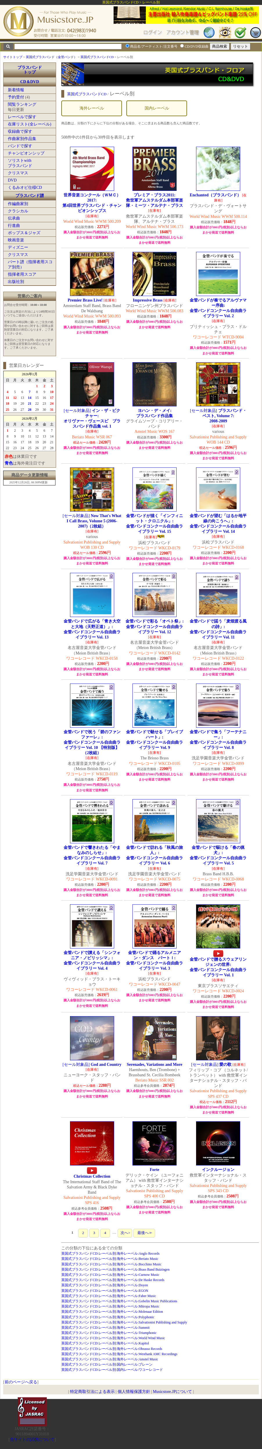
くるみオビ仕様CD (25, 187)
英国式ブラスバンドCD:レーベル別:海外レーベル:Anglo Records (110, 1253)
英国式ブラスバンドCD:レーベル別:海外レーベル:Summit (105, 1328)
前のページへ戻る (21, 1382)
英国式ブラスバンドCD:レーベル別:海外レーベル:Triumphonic (109, 1333)
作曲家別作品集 (22, 139)
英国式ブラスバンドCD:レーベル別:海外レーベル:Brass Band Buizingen (115, 1269)
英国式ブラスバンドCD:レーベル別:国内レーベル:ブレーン (106, 1364)
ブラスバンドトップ (29, 69)
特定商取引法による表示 (92, 1391)
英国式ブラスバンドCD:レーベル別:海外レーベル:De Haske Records (112, 1280)
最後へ (144, 1233)
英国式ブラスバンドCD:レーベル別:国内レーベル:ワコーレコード (112, 1370)
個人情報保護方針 (134, 1391)
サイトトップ (12, 57)
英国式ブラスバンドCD (97, 57)
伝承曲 (14, 218)
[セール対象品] (92, 418)
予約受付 (16, 97)
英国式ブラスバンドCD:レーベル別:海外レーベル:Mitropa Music (110, 1306)
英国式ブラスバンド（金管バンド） (51, 57)
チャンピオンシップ (26, 153)
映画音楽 (16, 240)
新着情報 (16, 90)
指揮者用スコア (22, 274)
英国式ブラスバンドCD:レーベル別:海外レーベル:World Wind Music (113, 1338)
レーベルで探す (22, 117)
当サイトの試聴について (32, 1439)
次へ (125, 1233)
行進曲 (14, 225)
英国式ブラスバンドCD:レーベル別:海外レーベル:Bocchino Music (111, 1264)
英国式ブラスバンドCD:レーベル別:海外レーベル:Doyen (104, 1285)
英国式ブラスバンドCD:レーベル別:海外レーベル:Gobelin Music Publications (119, 1301)
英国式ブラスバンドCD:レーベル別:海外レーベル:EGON (104, 1291)
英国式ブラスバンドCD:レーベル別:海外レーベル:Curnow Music (110, 1275)
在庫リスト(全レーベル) (29, 124)
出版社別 (16, 281)
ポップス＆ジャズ (24, 233)
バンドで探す (20, 146)
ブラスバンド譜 (29, 195)
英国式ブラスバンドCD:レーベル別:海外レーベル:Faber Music (108, 1296)
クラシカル (18, 211)
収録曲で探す (20, 131)
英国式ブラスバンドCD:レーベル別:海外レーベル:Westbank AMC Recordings (119, 1354)
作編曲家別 (18, 204)
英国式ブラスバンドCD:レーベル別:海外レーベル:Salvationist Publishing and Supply (124, 1322)
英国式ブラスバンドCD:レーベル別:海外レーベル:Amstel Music (109, 1359)
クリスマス (18, 173)
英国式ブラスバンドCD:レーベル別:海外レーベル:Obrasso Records (111, 1349)
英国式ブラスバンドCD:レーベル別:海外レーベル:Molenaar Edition (112, 1312)
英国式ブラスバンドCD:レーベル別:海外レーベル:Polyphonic (108, 1317)
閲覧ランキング (22, 104)
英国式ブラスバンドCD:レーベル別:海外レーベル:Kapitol (105, 1343)
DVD (12, 180)
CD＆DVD (29, 82)
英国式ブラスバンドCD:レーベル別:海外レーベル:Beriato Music (109, 1259)
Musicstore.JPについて (172, 1391)
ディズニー (18, 247)
